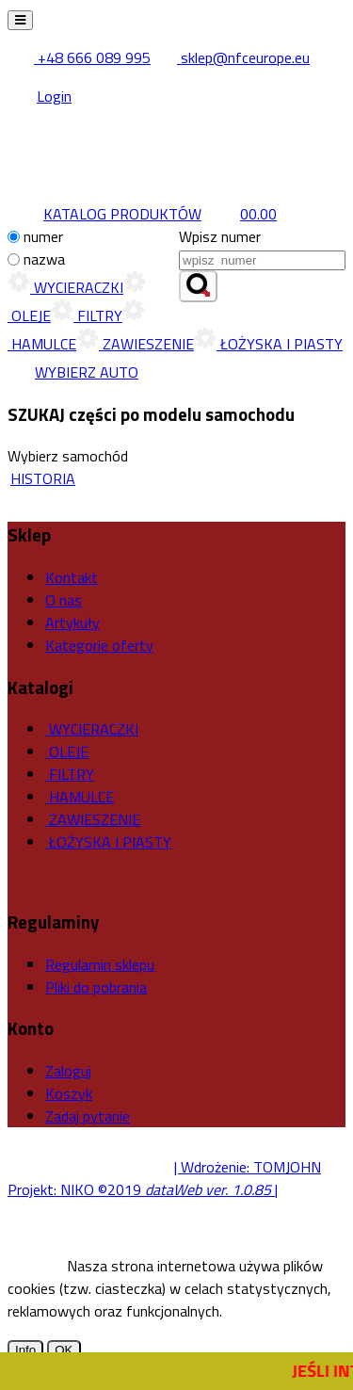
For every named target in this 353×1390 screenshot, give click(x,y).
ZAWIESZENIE (135, 343)
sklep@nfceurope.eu (232, 57)
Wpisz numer (220, 236)
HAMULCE (79, 796)
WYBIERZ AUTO (73, 372)
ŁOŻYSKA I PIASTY (268, 343)
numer (43, 236)
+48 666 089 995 (80, 57)
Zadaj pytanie (87, 1116)
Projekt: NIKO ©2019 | (143, 1189)
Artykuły (72, 622)
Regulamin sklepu (99, 964)
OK (63, 1350)
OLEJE (66, 751)
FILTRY (86, 315)
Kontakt (71, 577)
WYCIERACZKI (65, 287)
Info (25, 1350)
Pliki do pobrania (96, 987)
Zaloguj (68, 1070)
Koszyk (68, 1093)
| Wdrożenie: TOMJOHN (247, 1167)
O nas (63, 600)
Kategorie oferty (99, 645)
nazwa (44, 259)
